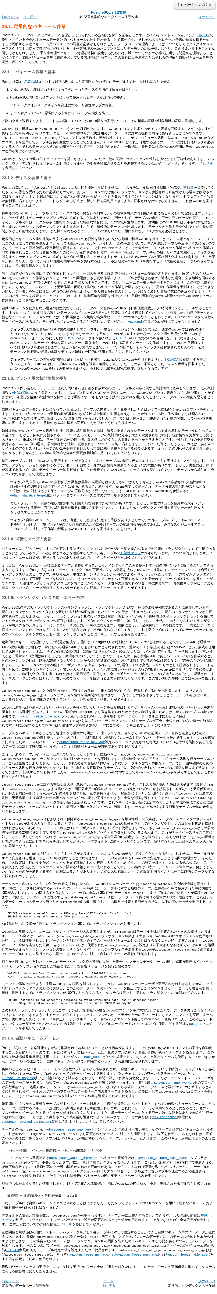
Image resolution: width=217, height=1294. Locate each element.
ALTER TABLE (126, 338)
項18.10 (66, 1228)
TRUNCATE (173, 359)
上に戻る (30, 17)
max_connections (165, 1121)
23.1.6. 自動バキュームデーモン (31, 1042)
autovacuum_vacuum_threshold (73, 1162)
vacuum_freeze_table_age (39, 716)
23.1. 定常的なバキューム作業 (34, 26)
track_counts (93, 1060)
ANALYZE (19, 392)
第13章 (188, 187)
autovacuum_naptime (18, 1082)
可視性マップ (130, 553)
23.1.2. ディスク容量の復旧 (26, 178)
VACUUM (31, 81)
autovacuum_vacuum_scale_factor (161, 1162)
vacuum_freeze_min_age (89, 1258)
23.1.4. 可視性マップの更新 (26, 539)
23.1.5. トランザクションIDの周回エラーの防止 (45, 597)
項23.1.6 (204, 35)
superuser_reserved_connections (27, 1125)
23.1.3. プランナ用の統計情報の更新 (35, 378)
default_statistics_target (28, 495)
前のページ (10, 17)
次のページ (206, 17)
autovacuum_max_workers (174, 1086)
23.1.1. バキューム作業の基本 (29, 72)
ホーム (108, 1285)
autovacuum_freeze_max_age (82, 742)
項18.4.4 (205, 163)
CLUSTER (70, 338)
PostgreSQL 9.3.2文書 (108, 12)
